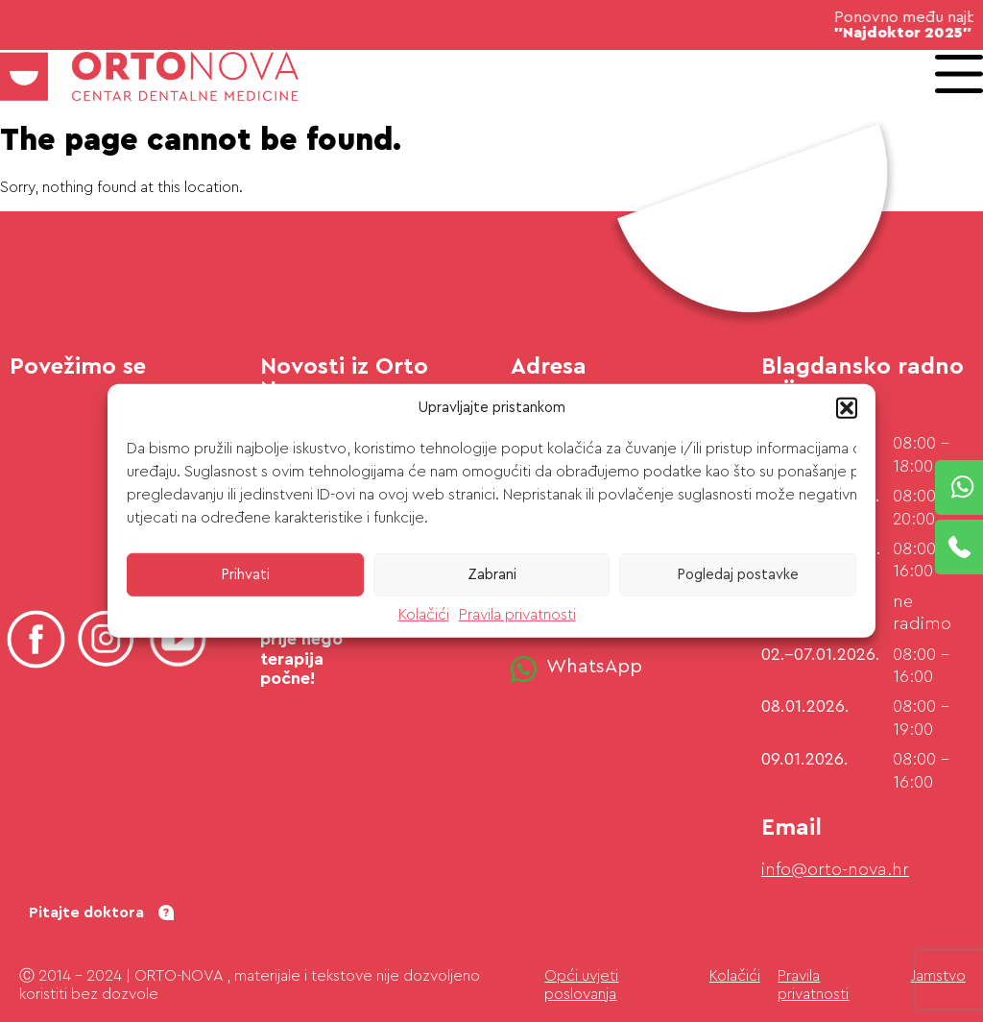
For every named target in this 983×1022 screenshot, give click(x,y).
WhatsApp (594, 666)
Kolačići (423, 614)
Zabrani (492, 574)
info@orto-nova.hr (835, 869)
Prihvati (245, 574)
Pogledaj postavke (738, 574)
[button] (846, 408)
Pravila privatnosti (517, 614)
